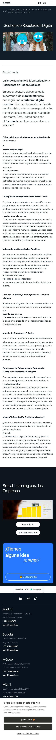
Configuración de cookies (28, 734)
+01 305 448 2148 (10, 696)
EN (44, 3)
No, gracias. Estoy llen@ (28, 727)
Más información (14, 713)
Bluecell (6, 433)
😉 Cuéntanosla (28, 576)
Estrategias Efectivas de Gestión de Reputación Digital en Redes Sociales (29, 11)
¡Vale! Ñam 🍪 (28, 720)
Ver (28, 524)
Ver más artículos (28, 532)
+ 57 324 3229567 (10, 646)
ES (39, 3)
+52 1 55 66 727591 (11, 671)
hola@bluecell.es (10, 625)
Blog (5, 11)
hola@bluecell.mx (11, 675)
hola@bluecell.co (10, 650)
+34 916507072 (9, 621)
